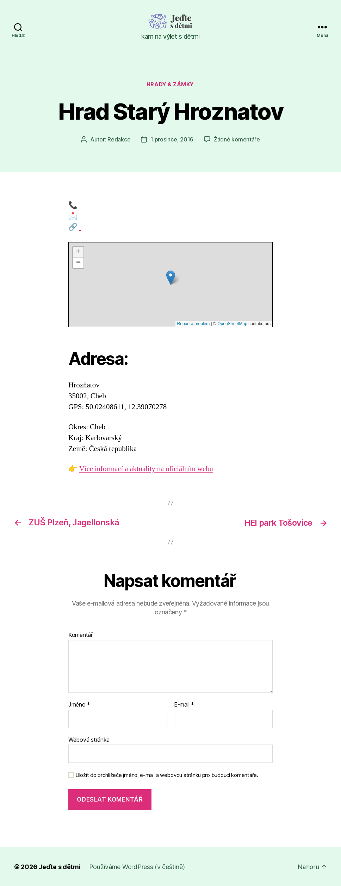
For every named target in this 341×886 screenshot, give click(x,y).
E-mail (184, 704)
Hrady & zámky (170, 85)
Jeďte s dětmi (59, 866)
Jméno (79, 704)
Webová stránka (89, 738)
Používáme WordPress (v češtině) (137, 866)
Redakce (118, 139)
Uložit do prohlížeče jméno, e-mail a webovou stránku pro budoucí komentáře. (166, 775)
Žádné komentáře (237, 139)
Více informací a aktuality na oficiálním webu (147, 469)
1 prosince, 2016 (171, 139)
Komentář (80, 635)
